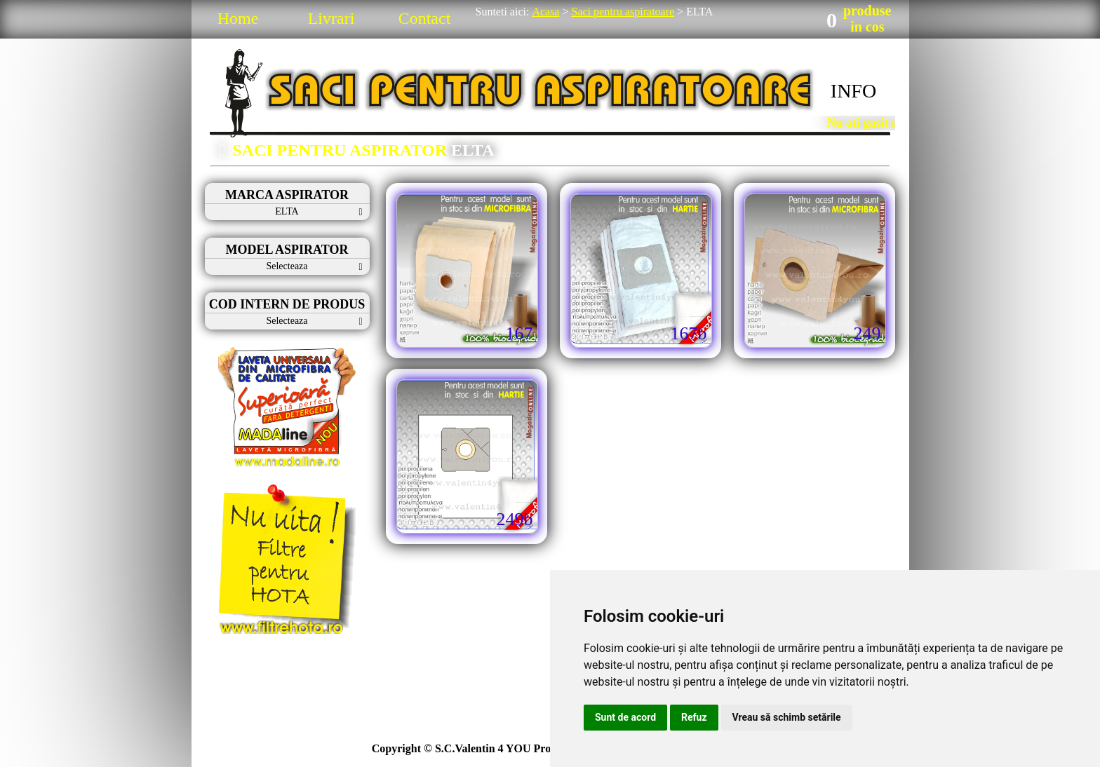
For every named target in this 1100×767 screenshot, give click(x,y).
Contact (424, 18)
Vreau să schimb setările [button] (786, 717)
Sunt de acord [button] (625, 717)
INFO (853, 91)
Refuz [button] (694, 717)
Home (238, 18)
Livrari (331, 18)
